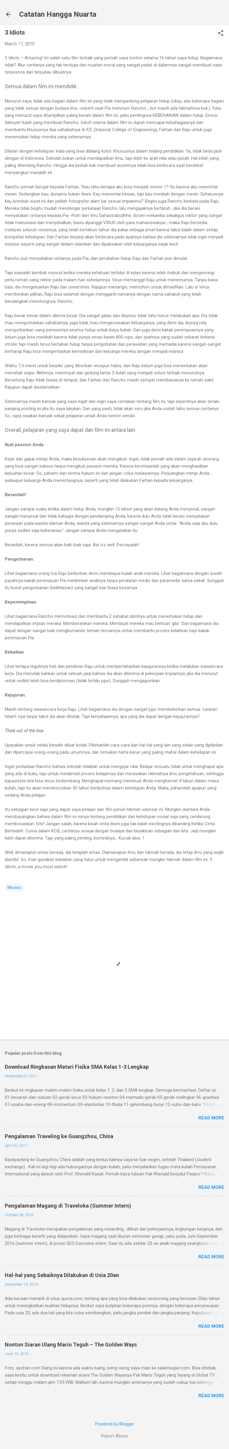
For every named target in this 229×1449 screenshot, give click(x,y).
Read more (211, 1118)
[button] (220, 34)
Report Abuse (114, 1436)
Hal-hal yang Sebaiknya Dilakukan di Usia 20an (62, 1275)
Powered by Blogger (114, 1424)
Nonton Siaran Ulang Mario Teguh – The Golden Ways (71, 1344)
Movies (14, 887)
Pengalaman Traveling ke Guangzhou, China (59, 1136)
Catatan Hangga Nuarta (57, 14)
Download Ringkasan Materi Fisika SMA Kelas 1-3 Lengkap (77, 1067)
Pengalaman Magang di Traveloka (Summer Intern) (68, 1206)
